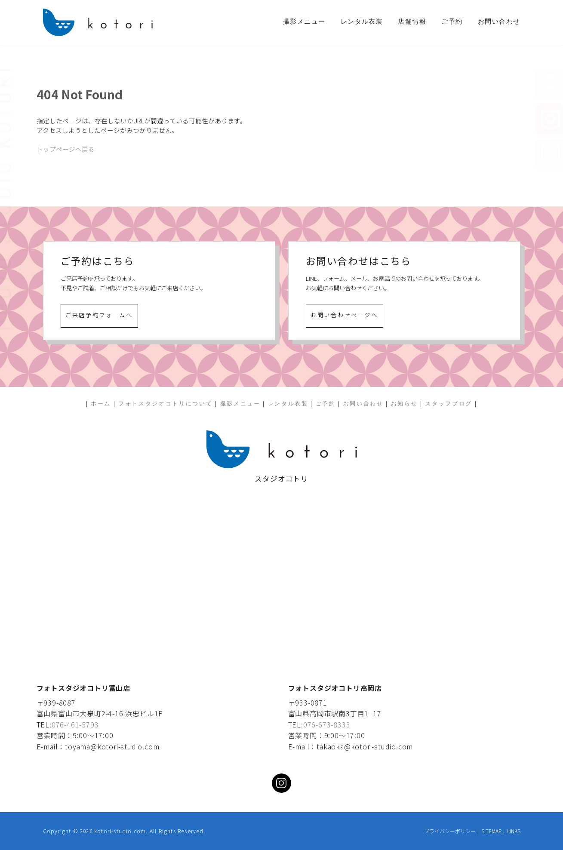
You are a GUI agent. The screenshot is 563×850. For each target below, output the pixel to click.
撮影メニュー (304, 21)
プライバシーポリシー (450, 831)
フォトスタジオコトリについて (165, 403)
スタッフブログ (448, 403)
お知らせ (404, 403)
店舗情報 (412, 21)
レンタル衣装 (362, 21)
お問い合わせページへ (344, 315)
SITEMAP (491, 831)
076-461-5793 (75, 724)
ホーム (101, 403)
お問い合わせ (499, 21)
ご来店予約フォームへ (99, 315)
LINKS (513, 831)
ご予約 (451, 21)
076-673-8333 (327, 724)
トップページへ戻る (66, 148)
